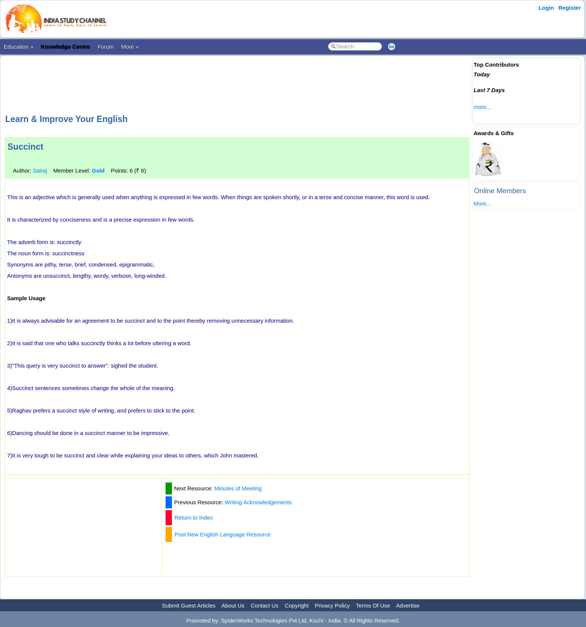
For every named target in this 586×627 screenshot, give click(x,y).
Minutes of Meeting (238, 488)
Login (546, 7)
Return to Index (194, 517)
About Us (232, 605)
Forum (106, 46)
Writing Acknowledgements (258, 502)
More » (130, 46)
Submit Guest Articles (188, 605)
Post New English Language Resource (223, 534)
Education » (18, 46)
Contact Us (264, 605)
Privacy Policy (332, 605)
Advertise (408, 605)
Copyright (297, 605)
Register (569, 7)
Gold (98, 170)
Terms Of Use (373, 605)
